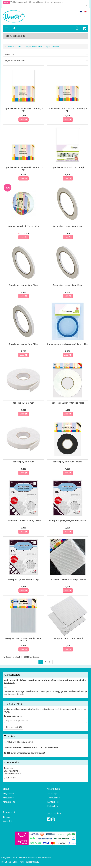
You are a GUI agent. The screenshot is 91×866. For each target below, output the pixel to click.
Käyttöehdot (52, 802)
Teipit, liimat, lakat (34, 46)
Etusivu (20, 46)
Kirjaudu (6, 817)
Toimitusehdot (53, 797)
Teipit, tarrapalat (52, 46)
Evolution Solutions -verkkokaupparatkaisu (20, 861)
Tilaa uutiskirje (12, 727)
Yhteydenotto (9, 802)
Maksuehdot (52, 806)
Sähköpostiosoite (13, 716)
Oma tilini (7, 821)
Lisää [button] (22, 119)
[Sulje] (86, 5)
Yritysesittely (8, 793)
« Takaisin (9, 46)
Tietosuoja (52, 793)
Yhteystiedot (8, 797)
